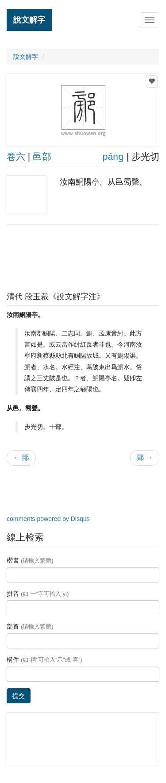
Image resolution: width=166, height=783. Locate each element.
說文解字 (29, 19)
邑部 (42, 156)
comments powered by (48, 518)
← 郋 (21, 457)
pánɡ (113, 156)
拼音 (38, 593)
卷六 (16, 156)
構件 (44, 659)
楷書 (30, 560)
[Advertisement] (83, 256)
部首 (30, 626)
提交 (18, 695)
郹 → (145, 457)
